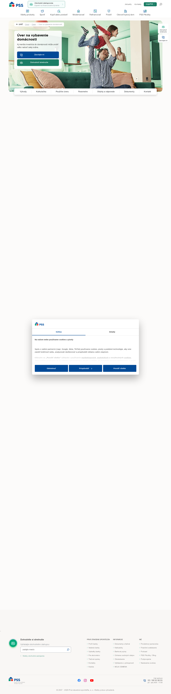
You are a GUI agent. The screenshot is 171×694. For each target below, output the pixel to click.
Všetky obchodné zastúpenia (33, 656)
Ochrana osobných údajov (124, 655)
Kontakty (92, 663)
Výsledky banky (94, 651)
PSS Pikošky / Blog (148, 655)
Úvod (27, 24)
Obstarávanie (120, 659)
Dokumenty (129, 91)
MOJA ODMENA (121, 667)
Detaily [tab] (112, 332)
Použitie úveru (62, 91)
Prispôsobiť (85, 368)
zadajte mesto (28, 649)
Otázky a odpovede (106, 91)
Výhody (23, 91)
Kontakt (147, 91)
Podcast (144, 651)
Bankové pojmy (120, 651)
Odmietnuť (51, 368)
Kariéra (91, 667)
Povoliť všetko (120, 368)
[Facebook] (79, 680)
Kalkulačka (41, 91)
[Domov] (16, 4)
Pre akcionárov (94, 655)
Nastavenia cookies (148, 663)
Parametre (83, 91)
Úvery (34, 24)
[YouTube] (91, 680)
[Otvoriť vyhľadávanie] (159, 4)
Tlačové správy (94, 659)
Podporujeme (146, 659)
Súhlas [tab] (59, 332)
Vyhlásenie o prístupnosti (124, 663)
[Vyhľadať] (68, 649)
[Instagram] (85, 680)
